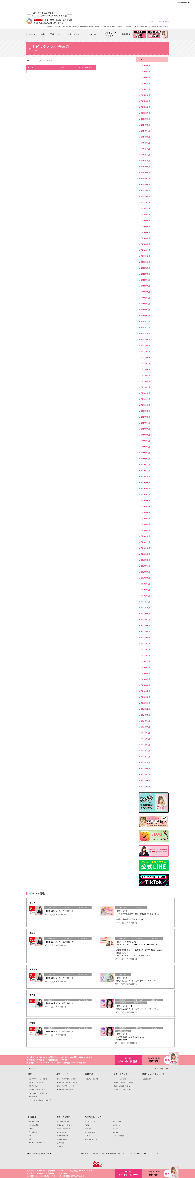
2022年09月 (145, 274)
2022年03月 (145, 304)
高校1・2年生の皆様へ (112, 8)
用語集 (87, 1125)
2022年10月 (145, 268)
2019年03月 (145, 518)
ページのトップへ (162, 1069)
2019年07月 (145, 494)
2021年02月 (145, 381)
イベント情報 (117, 1121)
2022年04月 (145, 298)
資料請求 (155, 1060)
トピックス (116, 1125)
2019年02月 (145, 524)
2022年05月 (145, 292)
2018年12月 (145, 536)
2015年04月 (145, 733)
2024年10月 (145, 161)
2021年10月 (145, 334)
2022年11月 (145, 262)
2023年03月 (145, 238)
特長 (30, 1074)
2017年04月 (145, 638)
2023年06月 (145, 226)
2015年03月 (145, 739)
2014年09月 (145, 769)
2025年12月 (145, 83)
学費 (30, 1139)
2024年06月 (145, 185)
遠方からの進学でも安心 (122, 1086)
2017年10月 (145, 608)
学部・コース (62, 1074)
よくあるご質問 (164, 21)
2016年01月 (145, 703)
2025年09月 (145, 101)
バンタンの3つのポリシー (100, 1154)
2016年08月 (145, 673)
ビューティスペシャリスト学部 (67, 1082)
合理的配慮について (119, 1154)
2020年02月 (145, 453)
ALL (32, 66)
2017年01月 (145, 655)
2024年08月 (145, 173)
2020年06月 (145, 429)
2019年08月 (145, 489)
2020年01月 (145, 459)
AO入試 (31, 1128)
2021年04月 (145, 369)
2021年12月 (145, 322)
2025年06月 (145, 119)
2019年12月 (145, 465)
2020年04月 (145, 441)
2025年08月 (145, 107)
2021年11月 (145, 328)
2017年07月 (145, 620)
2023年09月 (145, 214)
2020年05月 (145, 435)
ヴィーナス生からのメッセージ (124, 1082)
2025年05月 (145, 125)
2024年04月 (145, 197)
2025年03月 (145, 137)
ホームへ (32, 1069)
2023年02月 (145, 244)
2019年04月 (145, 512)
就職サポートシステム (93, 1079)
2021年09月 (145, 340)
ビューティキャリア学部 (65, 1089)
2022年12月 (145, 256)
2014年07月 (145, 775)
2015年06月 (145, 727)
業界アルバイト (34, 1086)
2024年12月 (145, 149)
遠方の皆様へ (133, 8)
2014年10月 (145, 763)
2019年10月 (145, 477)
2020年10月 (145, 405)
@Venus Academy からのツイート (39, 1154)
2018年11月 (145, 542)
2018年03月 (145, 590)
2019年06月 (145, 500)
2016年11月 (145, 661)
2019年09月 (145, 483)
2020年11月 (145, 399)
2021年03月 (145, 375)
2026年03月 (145, 71)
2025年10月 (145, 95)
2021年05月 (145, 363)
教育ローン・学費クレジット (38, 1143)
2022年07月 (145, 280)
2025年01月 (145, 143)
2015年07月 (145, 721)
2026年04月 (145, 65)
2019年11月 (145, 471)
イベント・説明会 (128, 1060)
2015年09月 (145, 715)
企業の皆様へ (163, 8)
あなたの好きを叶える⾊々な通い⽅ (40, 1100)
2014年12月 (145, 751)
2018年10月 (145, 548)
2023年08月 (145, 220)
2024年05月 (145, 191)
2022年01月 (145, 316)
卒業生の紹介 (147, 1079)
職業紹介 (88, 1128)
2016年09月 (145, 667)
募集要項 (32, 1117)
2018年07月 (145, 566)
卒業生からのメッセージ (153, 1074)
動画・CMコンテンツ (91, 1139)
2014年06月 (145, 781)
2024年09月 (145, 167)
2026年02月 (145, 77)
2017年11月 (145, 602)
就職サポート (91, 1074)
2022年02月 (145, 310)
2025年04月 (145, 131)
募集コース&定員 (34, 1121)
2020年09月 (145, 411)
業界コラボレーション (36, 1082)
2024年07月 (145, 179)
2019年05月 (145, 506)
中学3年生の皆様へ (143, 8)
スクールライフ (34, 1096)
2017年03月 (145, 643)
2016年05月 (145, 691)
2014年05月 (145, 787)
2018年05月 (145, 578)
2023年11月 (145, 208)
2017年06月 (145, 626)
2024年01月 (145, 202)
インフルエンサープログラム (38, 1093)
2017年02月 (145, 649)
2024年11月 (145, 155)
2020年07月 (145, 423)
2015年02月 (145, 745)
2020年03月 (145, 447)
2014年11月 (145, 757)
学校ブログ (64, 66)
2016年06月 (145, 685)
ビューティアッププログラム (38, 1089)
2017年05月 (145, 632)
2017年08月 (145, 614)
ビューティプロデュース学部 (66, 1079)
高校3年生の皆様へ (102, 8)
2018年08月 (145, 560)
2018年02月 (145, 596)
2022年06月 (145, 286)
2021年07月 (145, 351)
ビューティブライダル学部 (65, 1086)
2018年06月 (145, 572)
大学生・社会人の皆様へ (123, 8)
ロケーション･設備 (120, 1079)
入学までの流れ (34, 1125)
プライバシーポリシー (137, 1154)
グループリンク (90, 1121)
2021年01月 (145, 387)
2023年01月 (145, 250)
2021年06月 (145, 357)
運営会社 (84, 1154)
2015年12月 (145, 709)
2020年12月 (145, 393)
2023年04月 (145, 232)
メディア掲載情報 (84, 66)
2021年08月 (145, 346)
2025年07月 (145, 113)
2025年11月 (145, 89)
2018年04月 (145, 584)
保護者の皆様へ (153, 8)
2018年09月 (145, 554)
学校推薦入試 (33, 1132)
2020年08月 (145, 417)
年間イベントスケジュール (122, 1089)
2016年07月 (145, 679)
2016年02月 (145, 697)
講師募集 (60, 1146)
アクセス (150, 21)
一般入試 (31, 1135)
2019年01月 (145, 530)
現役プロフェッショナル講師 (38, 1079)
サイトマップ (153, 1154)
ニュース (47, 66)
